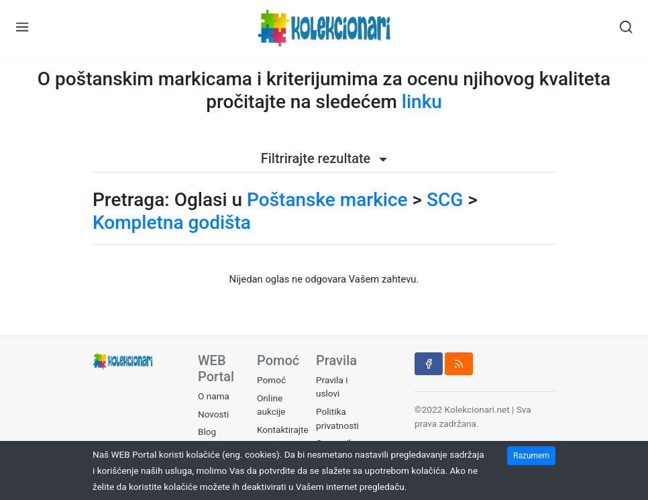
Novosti (213, 414)
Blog (207, 431)
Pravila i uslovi (331, 386)
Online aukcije (271, 405)
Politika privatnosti (337, 418)
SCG (445, 200)
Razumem (531, 455)
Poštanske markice (327, 200)
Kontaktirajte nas (283, 436)
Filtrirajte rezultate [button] (324, 158)
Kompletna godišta (172, 222)
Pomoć (271, 379)
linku (422, 102)
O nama (213, 396)
